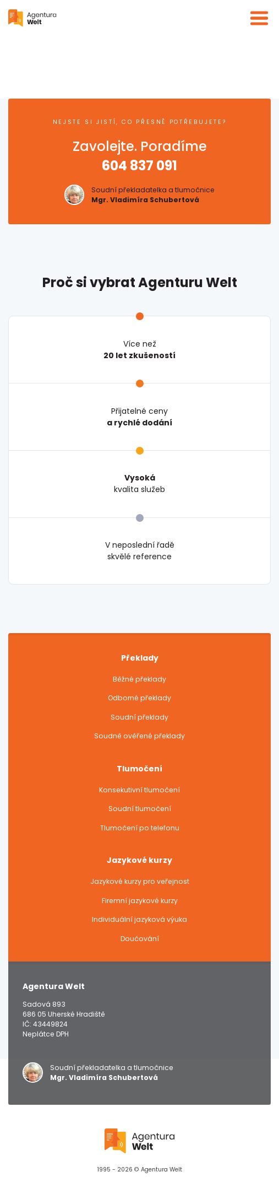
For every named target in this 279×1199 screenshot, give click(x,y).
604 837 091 (139, 165)
